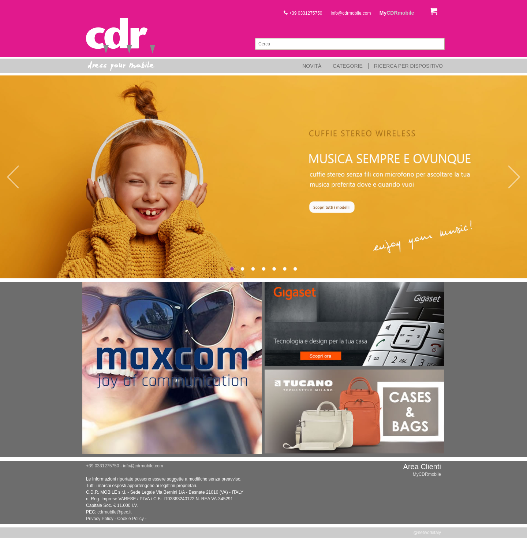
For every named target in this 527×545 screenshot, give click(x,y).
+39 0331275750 (303, 13)
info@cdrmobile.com (351, 13)
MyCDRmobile (427, 474)
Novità (311, 66)
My (397, 13)
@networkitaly (427, 532)
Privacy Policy (99, 518)
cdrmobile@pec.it (114, 512)
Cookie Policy (130, 518)
